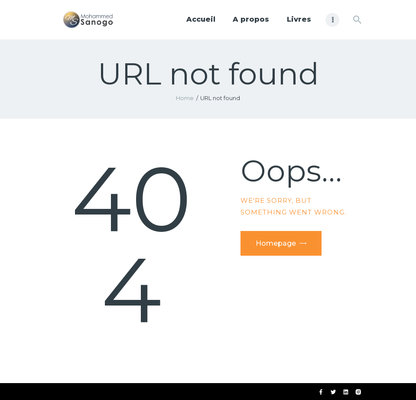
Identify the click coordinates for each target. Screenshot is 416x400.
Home (185, 97)
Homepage (276, 243)
